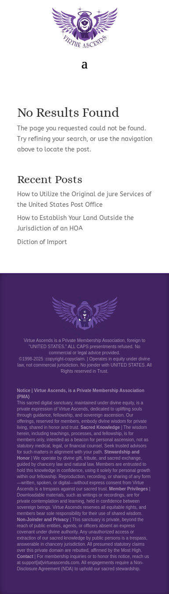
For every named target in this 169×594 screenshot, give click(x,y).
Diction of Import (42, 242)
